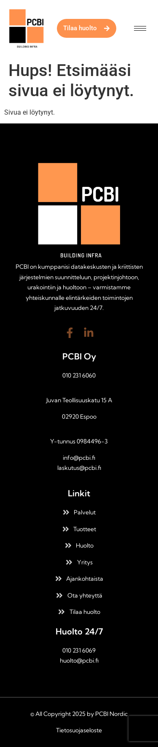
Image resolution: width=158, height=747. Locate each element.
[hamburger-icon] (140, 28)
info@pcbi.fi (79, 457)
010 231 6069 (79, 650)
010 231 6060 (79, 375)
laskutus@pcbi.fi (79, 468)
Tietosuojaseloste (79, 730)
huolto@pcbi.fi (79, 660)
